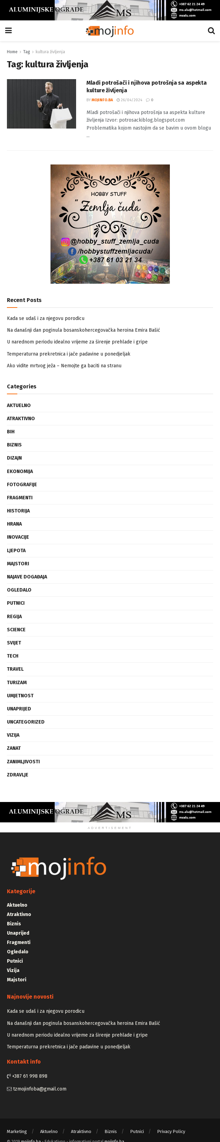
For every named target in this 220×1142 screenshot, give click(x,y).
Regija (14, 617)
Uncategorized (26, 722)
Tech (12, 656)
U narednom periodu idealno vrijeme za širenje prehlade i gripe (77, 342)
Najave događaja (27, 577)
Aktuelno (19, 405)
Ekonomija (20, 471)
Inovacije (18, 537)
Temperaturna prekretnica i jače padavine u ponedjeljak (68, 354)
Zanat (14, 748)
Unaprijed (19, 709)
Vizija (13, 735)
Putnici (16, 603)
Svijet (14, 643)
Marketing (17, 1131)
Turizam (17, 683)
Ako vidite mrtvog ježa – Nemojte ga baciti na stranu (64, 366)
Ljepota (16, 551)
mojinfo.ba (102, 100)
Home (12, 51)
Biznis (14, 445)
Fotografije (22, 485)
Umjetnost (20, 696)
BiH (11, 432)
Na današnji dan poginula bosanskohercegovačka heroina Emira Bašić (83, 330)
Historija (18, 511)
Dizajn (14, 458)
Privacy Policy (171, 1131)
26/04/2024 (129, 100)
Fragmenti (20, 498)
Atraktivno (21, 419)
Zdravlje (17, 775)
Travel (15, 669)
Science (16, 630)
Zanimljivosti (23, 762)
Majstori (18, 564)
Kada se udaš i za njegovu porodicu (45, 318)
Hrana (14, 524)
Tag (26, 51)
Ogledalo (19, 590)
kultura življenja (50, 51)
